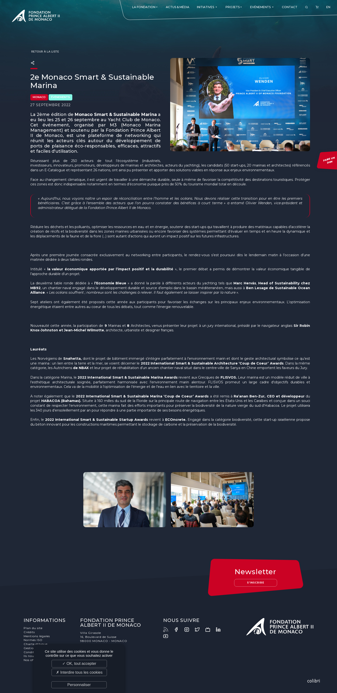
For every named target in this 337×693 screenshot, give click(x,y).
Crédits (29, 632)
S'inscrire (255, 582)
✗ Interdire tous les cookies (79, 672)
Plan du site (33, 628)
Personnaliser (79, 685)
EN (328, 7)
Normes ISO (33, 640)
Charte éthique (35, 644)
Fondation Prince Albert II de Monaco (36, 17)
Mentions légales (37, 636)
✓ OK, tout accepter (79, 664)
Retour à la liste (44, 51)
